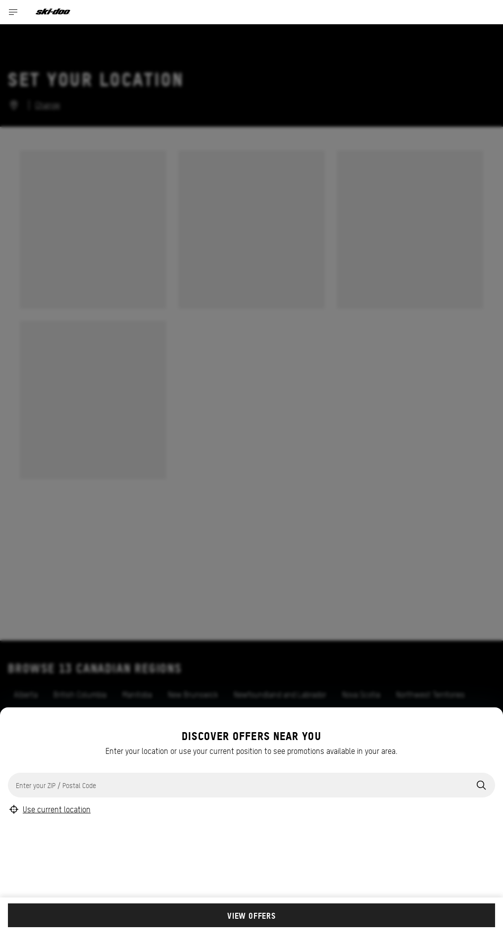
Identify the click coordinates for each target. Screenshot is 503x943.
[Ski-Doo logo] (53, 12)
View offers (251, 915)
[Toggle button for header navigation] (13, 12)
